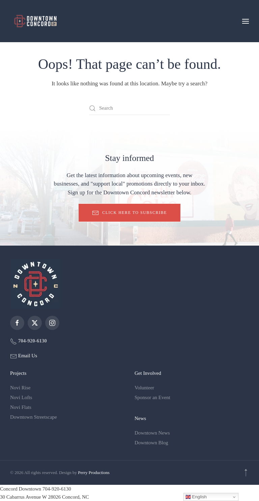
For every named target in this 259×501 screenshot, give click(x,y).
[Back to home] (35, 21)
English (196, 497)
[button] (245, 21)
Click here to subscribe (129, 213)
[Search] (129, 108)
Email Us (27, 355)
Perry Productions (94, 472)
